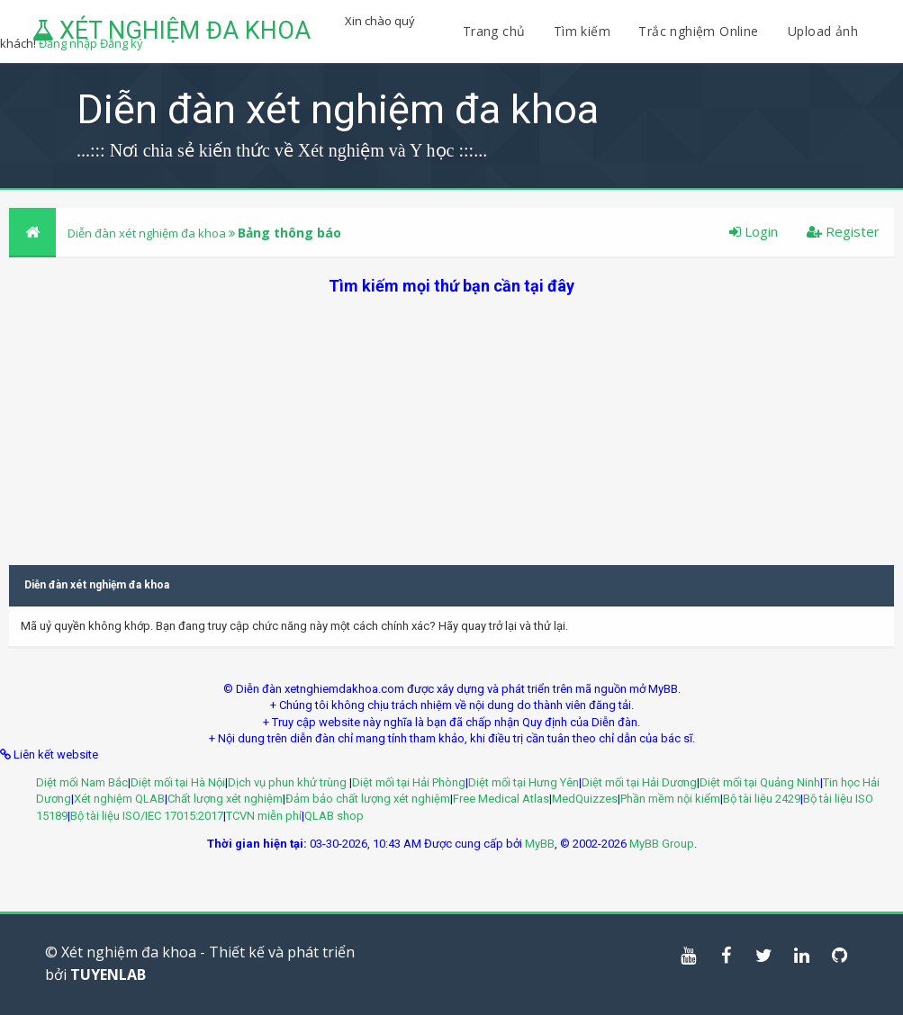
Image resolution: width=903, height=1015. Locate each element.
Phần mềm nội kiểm (670, 798)
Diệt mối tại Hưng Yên (523, 782)
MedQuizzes (585, 798)
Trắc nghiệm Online (700, 31)
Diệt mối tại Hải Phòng (408, 782)
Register (843, 231)
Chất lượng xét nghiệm (225, 798)
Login (753, 231)
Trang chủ (494, 31)
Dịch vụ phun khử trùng (288, 782)
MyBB (540, 843)
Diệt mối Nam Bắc (82, 782)
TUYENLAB (108, 974)
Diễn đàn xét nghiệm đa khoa (148, 233)
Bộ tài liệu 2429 (761, 798)
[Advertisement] (451, 423)
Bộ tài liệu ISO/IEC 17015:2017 (146, 815)
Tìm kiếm (582, 31)
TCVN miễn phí (264, 815)
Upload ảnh (823, 31)
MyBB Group (661, 843)
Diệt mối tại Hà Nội (178, 782)
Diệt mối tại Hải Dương (639, 782)
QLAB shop (334, 815)
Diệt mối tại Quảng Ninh (760, 782)
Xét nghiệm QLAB (119, 798)
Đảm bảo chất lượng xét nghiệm (367, 798)
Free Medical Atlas (501, 798)
